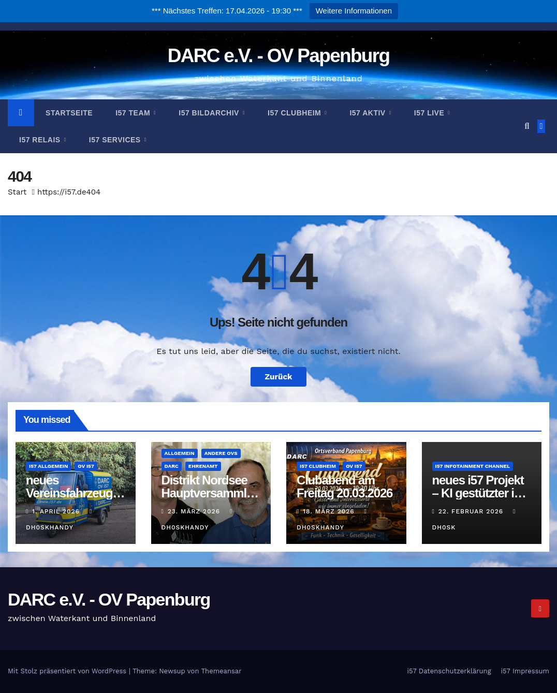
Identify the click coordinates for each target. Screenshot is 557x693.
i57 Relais (41, 140)
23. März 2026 (195, 511)
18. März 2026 (330, 511)
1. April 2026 (57, 511)
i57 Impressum (525, 671)
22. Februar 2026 (472, 511)
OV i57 (86, 466)
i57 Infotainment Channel (472, 466)
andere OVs (221, 453)
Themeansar (221, 671)
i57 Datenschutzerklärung (449, 671)
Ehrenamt (203, 466)
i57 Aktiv (368, 113)
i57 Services (116, 140)
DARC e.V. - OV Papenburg (279, 55)
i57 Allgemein (48, 466)
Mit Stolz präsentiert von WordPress (68, 671)
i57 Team (133, 113)
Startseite (69, 113)
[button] (526, 126)
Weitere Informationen (354, 10)
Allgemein (180, 453)
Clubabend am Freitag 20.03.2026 (344, 486)
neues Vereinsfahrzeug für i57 (69, 493)
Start (17, 192)
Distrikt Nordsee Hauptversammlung (211, 493)
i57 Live (430, 113)
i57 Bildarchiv (210, 113)
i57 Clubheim (296, 113)
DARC (172, 466)
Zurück (278, 376)
